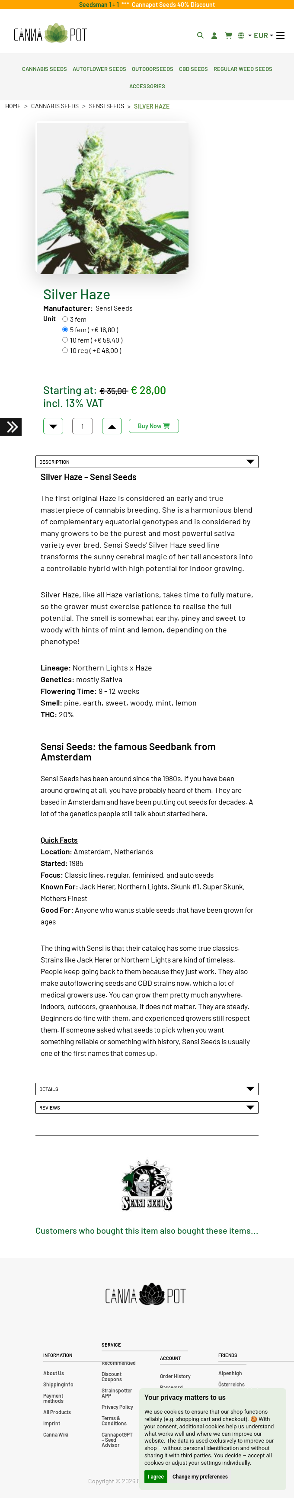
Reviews (147, 1107)
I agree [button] (156, 1477)
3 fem (78, 319)
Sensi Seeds (106, 105)
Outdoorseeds (152, 68)
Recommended (119, 1362)
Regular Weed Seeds (243, 68)
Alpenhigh (230, 1373)
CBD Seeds (193, 68)
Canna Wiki (55, 1434)
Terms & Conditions (114, 1420)
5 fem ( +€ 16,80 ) (94, 329)
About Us (53, 1373)
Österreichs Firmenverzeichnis (239, 1387)
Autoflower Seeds (99, 68)
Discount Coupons (112, 1376)
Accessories (147, 85)
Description (147, 462)
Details (147, 1089)
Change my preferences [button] (200, 1477)
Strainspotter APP (117, 1393)
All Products (57, 1412)
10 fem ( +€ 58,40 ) (96, 340)
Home (13, 105)
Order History (175, 1376)
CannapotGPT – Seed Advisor (117, 1439)
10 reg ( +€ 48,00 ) (95, 350)
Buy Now (154, 426)
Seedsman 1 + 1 (100, 4)
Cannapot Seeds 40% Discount (172, 4)
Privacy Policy (117, 1406)
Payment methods (53, 1398)
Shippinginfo (58, 1384)
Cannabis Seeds (44, 68)
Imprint (51, 1423)
